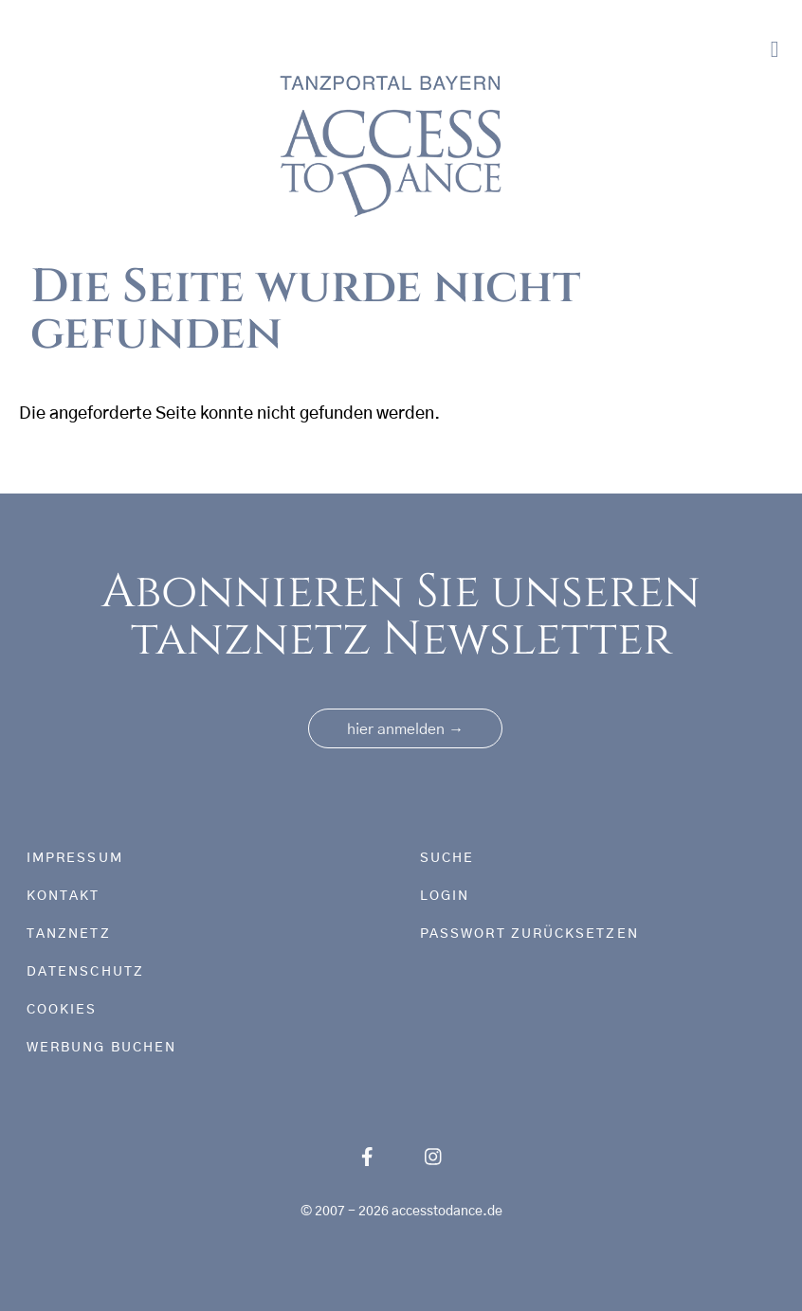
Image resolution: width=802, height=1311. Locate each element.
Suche (447, 858)
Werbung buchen (101, 1047)
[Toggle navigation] (774, 50)
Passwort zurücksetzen (529, 934)
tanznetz (69, 934)
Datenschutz (85, 972)
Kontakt (63, 896)
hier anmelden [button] (405, 729)
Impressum (75, 858)
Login (444, 896)
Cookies (62, 1009)
